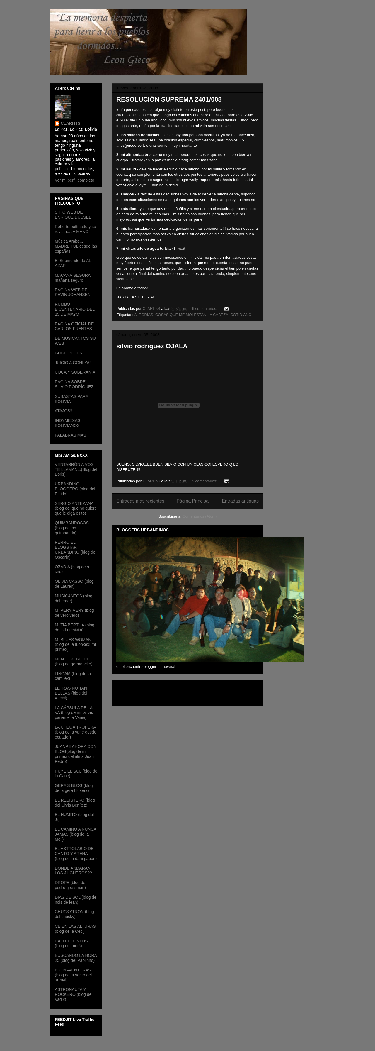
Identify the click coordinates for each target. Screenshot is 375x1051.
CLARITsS (70, 123)
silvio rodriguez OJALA (152, 346)
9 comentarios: (205, 481)
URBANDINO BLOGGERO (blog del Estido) (75, 488)
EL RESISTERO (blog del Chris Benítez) (75, 802)
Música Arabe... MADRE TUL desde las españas (76, 246)
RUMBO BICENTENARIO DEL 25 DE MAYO (75, 309)
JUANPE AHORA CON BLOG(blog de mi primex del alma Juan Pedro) (75, 753)
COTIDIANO (240, 314)
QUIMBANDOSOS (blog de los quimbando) (72, 528)
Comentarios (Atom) (200, 516)
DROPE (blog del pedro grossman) (70, 885)
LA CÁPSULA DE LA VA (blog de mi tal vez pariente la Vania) (74, 712)
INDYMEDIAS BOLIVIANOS (67, 423)
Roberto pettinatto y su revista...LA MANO (75, 229)
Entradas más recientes (140, 501)
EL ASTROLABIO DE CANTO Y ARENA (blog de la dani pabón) (76, 853)
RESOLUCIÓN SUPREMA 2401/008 (169, 99)
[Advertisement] (150, 691)
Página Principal (193, 501)
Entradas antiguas (240, 501)
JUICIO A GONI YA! (73, 362)
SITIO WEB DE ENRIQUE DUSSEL (73, 214)
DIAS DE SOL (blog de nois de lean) (75, 900)
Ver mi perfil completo (74, 180)
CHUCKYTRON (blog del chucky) (74, 914)
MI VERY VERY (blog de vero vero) (74, 613)
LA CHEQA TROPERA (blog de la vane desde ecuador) (75, 732)
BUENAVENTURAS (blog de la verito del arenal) (73, 975)
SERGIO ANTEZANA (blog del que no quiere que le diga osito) (76, 508)
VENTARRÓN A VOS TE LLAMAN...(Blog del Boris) (76, 469)
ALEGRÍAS (143, 314)
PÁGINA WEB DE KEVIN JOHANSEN (73, 292)
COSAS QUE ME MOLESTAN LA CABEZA (191, 314)
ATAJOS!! (63, 410)
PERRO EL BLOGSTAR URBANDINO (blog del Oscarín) (75, 549)
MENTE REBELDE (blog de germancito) (73, 661)
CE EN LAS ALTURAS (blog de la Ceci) (75, 929)
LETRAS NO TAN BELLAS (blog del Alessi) (71, 693)
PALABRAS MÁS (70, 435)
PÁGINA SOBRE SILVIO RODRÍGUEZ (74, 384)
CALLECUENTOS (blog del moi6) (71, 943)
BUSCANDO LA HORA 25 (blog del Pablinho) (76, 958)
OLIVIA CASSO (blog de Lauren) (74, 584)
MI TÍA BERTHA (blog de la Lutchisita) (74, 627)
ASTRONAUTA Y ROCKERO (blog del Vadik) (73, 994)
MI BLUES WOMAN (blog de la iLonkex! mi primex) (75, 644)
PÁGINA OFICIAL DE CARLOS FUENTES (74, 326)
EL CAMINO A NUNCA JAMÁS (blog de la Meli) (75, 834)
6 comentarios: (205, 308)
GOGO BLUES (68, 353)
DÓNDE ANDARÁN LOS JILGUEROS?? (73, 871)
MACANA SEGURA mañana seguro (72, 278)
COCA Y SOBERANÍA (75, 372)
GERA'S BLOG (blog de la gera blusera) (74, 788)
